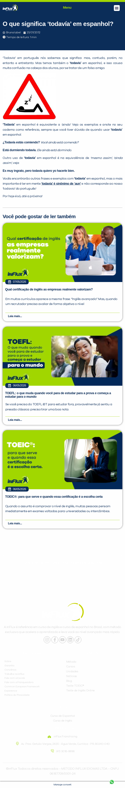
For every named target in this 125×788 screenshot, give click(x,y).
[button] (117, 8)
